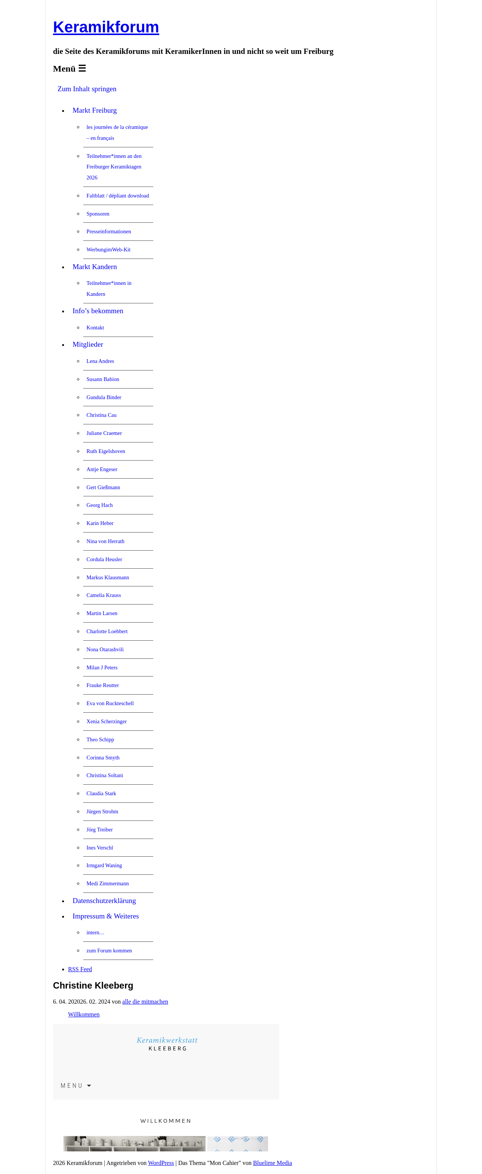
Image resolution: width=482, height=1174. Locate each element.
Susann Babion (103, 379)
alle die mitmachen (145, 1001)
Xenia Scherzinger (107, 721)
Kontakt (95, 327)
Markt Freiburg (95, 110)
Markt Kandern (95, 267)
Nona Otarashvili (105, 649)
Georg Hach (100, 505)
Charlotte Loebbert (107, 631)
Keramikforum (106, 27)
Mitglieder (88, 344)
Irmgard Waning (104, 865)
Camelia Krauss (104, 595)
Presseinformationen (109, 231)
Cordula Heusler (104, 559)
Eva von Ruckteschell (110, 703)
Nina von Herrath (106, 541)
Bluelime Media (272, 1163)
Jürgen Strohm (102, 811)
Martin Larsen (102, 613)
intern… (96, 932)
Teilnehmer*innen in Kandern (109, 288)
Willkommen (84, 1014)
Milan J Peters (102, 667)
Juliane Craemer (104, 433)
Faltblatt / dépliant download (118, 196)
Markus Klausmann (108, 577)
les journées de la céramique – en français (117, 132)
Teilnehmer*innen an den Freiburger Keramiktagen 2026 (114, 167)
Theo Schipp (100, 739)
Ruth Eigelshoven (106, 451)
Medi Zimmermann (108, 883)
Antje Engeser (102, 469)
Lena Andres (100, 361)
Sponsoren (98, 214)
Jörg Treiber (100, 830)
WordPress (161, 1163)
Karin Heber (100, 523)
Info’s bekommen (98, 311)
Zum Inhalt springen (87, 89)
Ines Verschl (100, 848)
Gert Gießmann (103, 487)
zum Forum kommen (109, 950)
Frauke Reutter (103, 685)
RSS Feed (80, 969)
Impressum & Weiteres (106, 916)
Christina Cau (102, 415)
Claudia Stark (101, 793)
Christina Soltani (105, 775)
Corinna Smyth (103, 758)
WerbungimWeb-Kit (109, 249)
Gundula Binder (104, 397)
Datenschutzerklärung (104, 901)
